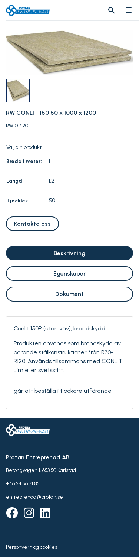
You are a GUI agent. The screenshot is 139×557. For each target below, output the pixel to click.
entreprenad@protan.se (34, 497)
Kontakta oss (32, 223)
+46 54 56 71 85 (23, 484)
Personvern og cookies (31, 547)
